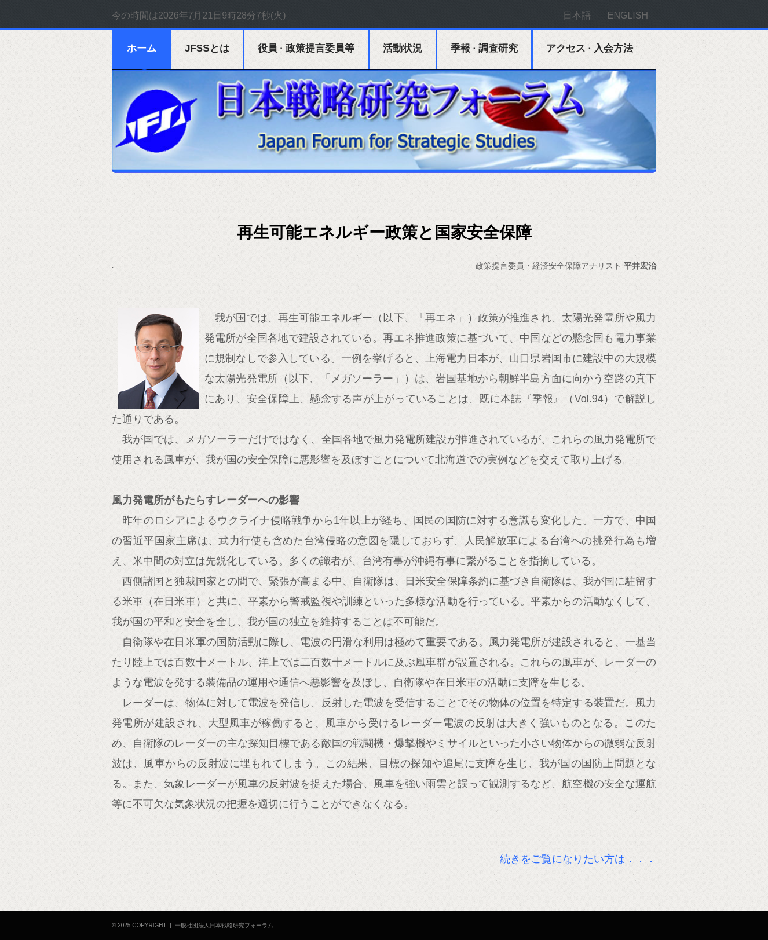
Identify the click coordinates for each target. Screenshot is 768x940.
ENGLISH (628, 15)
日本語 (577, 15)
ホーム (141, 48)
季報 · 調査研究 (484, 48)
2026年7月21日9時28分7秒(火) (222, 15)
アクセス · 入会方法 (589, 48)
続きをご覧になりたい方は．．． (578, 859)
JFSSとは (207, 48)
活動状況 (402, 48)
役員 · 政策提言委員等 (306, 48)
